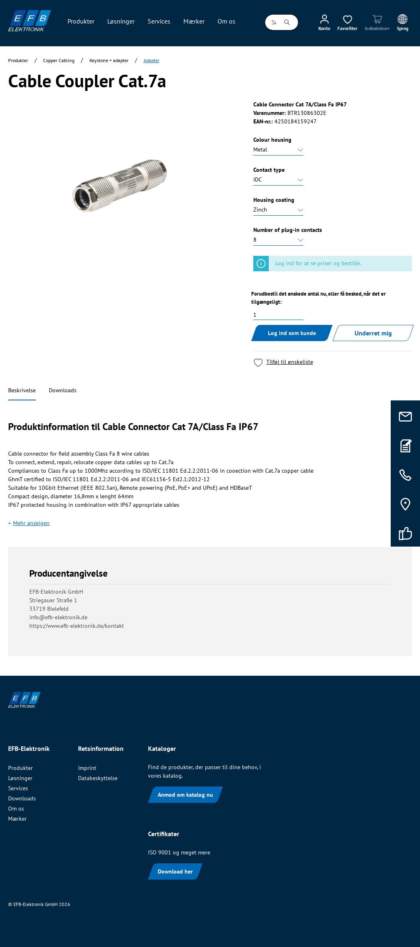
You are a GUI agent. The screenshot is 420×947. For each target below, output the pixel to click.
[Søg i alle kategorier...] (270, 22)
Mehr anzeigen (31, 523)
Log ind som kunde (292, 333)
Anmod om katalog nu (185, 794)
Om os (16, 808)
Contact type (269, 169)
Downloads (62, 390)
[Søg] (287, 22)
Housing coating (273, 199)
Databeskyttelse (98, 778)
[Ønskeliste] (347, 22)
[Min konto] (324, 22)
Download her (175, 871)
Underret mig (373, 333)
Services (18, 788)
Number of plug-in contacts (287, 230)
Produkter (20, 768)
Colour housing (272, 139)
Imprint (87, 768)
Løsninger (20, 778)
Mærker (17, 818)
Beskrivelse (22, 390)
